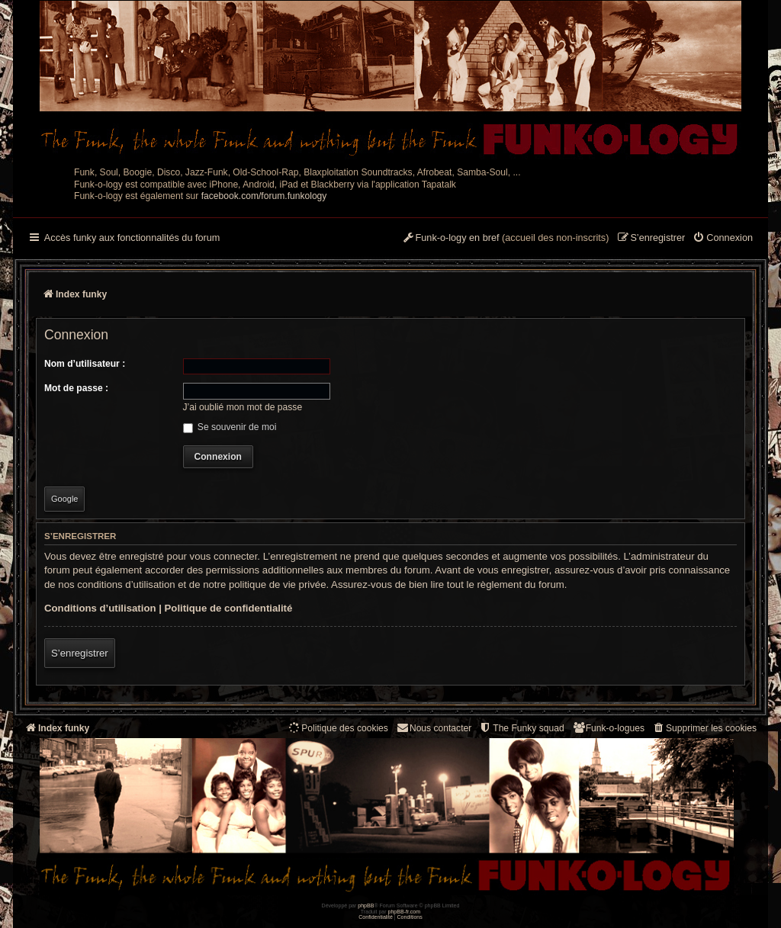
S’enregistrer (79, 653)
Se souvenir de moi (230, 427)
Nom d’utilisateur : (84, 363)
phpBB (366, 905)
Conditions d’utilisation (100, 608)
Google (64, 498)
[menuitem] (723, 238)
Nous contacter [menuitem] (433, 728)
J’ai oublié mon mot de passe (243, 407)
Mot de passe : (76, 388)
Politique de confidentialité (229, 608)
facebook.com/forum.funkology (264, 196)
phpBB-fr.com (404, 911)
